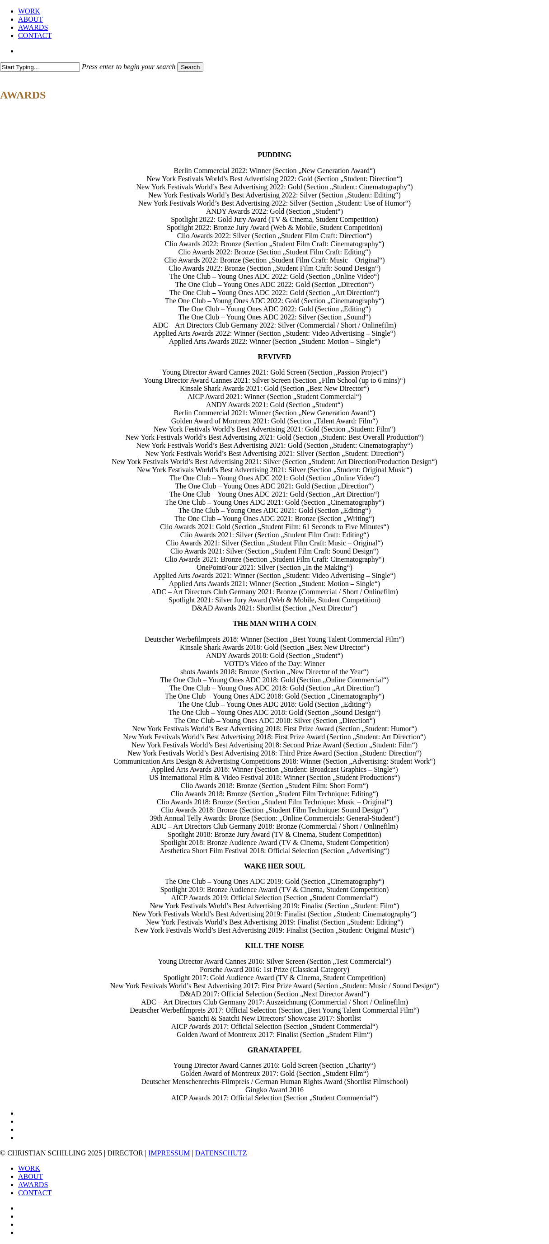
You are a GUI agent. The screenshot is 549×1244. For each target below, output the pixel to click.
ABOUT (30, 1176)
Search (190, 67)
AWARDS (33, 1184)
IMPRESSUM (169, 1153)
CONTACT (35, 1193)
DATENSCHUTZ (221, 1153)
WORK (29, 1168)
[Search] (40, 67)
